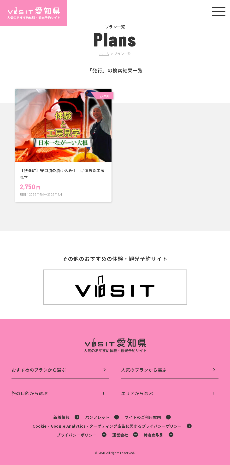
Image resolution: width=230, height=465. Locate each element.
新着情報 (61, 417)
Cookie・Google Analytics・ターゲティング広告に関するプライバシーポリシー (107, 426)
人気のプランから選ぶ (143, 370)
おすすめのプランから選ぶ (39, 370)
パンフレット (97, 417)
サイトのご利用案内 (143, 417)
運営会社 (120, 434)
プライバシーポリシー (77, 434)
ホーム (104, 53)
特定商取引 (154, 434)
